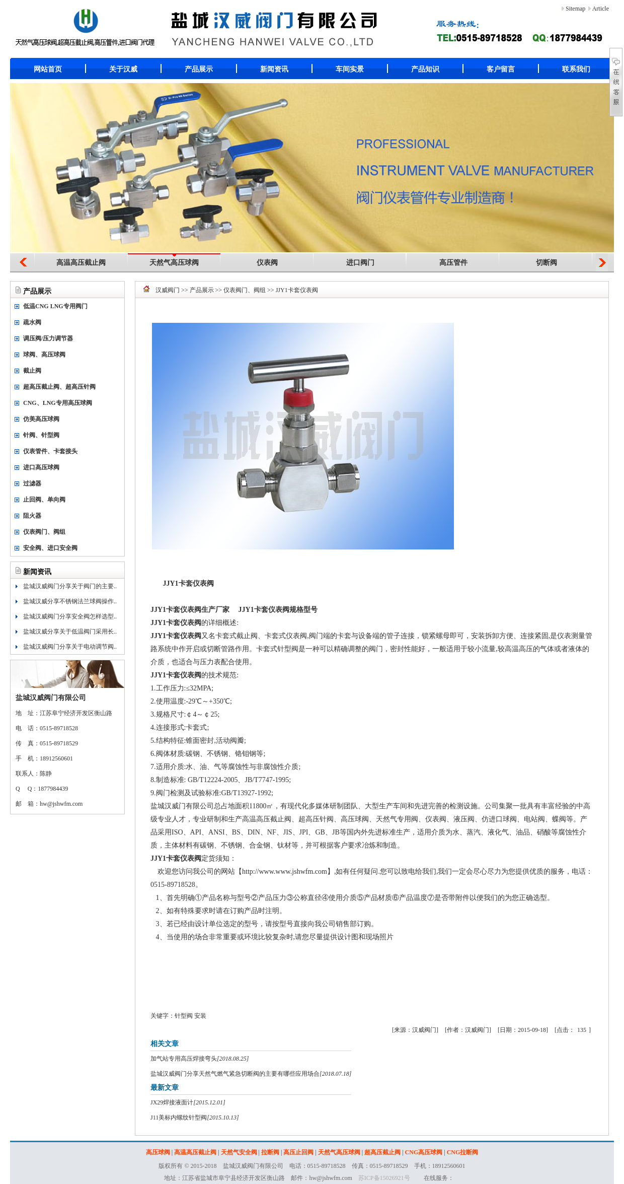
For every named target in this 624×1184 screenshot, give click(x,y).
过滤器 (32, 483)
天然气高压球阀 (174, 262)
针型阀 (184, 1015)
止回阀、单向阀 (44, 499)
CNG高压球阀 (424, 1152)
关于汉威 (123, 69)
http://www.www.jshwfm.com (284, 871)
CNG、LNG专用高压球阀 (57, 402)
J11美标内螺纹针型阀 (178, 1117)
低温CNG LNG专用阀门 (55, 306)
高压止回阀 (298, 1152)
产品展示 (199, 69)
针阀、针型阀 (41, 435)
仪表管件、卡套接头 (50, 451)
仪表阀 (267, 262)
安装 (200, 1015)
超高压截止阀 (382, 1152)
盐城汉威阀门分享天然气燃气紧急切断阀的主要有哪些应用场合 (235, 1073)
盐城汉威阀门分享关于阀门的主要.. (70, 586)
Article (600, 8)
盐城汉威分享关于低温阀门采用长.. (70, 631)
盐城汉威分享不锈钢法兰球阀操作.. (70, 601)
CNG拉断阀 (463, 1152)
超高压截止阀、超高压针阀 (59, 386)
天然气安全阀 (239, 1152)
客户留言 (501, 69)
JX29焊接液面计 (171, 1102)
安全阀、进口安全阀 (50, 547)
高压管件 (453, 262)
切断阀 (546, 262)
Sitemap (575, 8)
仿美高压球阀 (41, 419)
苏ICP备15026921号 (384, 1177)
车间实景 (350, 69)
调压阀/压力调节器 (48, 338)
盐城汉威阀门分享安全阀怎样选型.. (70, 616)
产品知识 (425, 69)
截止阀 (32, 370)
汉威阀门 (167, 290)
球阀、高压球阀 (44, 354)
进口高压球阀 (41, 467)
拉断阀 (270, 1152)
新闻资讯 (274, 69)
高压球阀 (158, 1152)
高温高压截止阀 (81, 262)
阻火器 (32, 515)
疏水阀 (32, 322)
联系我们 (576, 69)
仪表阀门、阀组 (44, 531)
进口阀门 (360, 262)
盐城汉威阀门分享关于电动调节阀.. (70, 646)
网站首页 (48, 69)
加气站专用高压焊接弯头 (183, 1058)
